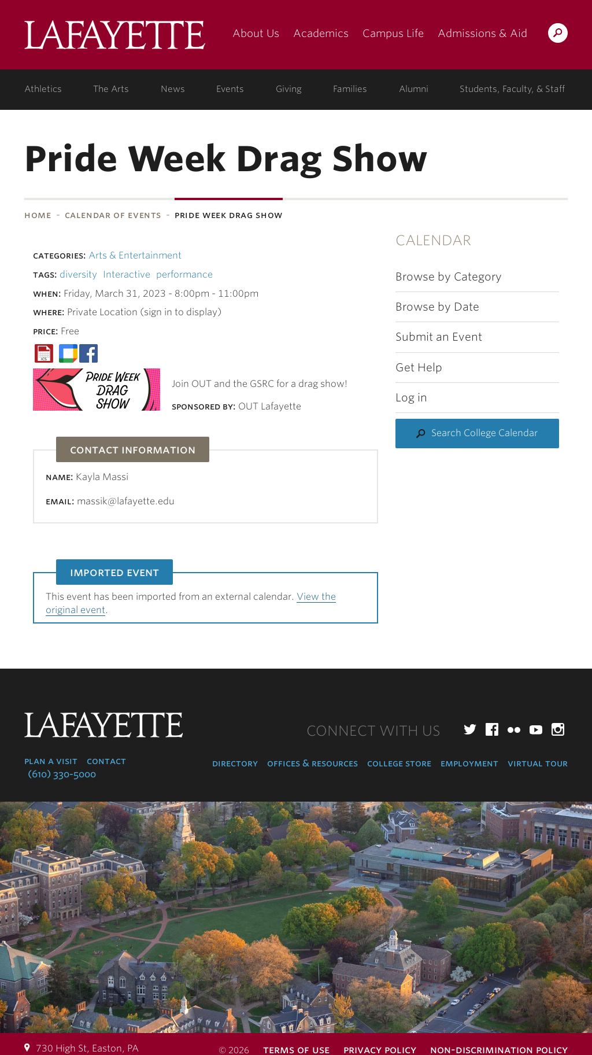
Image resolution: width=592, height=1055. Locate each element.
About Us (255, 33)
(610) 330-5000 (62, 774)
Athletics (43, 89)
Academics (321, 33)
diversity (78, 274)
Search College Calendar (484, 432)
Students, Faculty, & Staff (512, 89)
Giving (289, 89)
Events (230, 89)
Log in (411, 397)
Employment (469, 763)
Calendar (433, 240)
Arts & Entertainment (135, 255)
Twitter (470, 729)
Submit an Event (438, 337)
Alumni (413, 89)
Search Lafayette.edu (558, 35)
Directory (235, 763)
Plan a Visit (50, 760)
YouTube (536, 729)
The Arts (111, 89)
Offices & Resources (312, 763)
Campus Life (393, 33)
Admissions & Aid (482, 33)
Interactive (126, 274)
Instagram (558, 729)
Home (37, 214)
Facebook (492, 729)
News (173, 89)
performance (184, 274)
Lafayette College (114, 39)
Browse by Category (448, 276)
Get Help (418, 367)
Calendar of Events (113, 214)
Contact (106, 760)
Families (350, 89)
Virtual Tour (538, 763)
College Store (399, 763)
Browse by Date (437, 306)
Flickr (514, 729)
